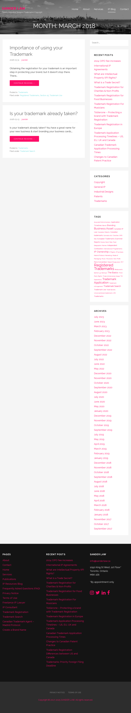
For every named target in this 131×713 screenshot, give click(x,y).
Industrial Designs (103, 191)
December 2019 (102, 415)
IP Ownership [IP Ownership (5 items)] (101, 251)
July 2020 (99, 397)
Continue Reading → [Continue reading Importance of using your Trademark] (24, 83)
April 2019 (99, 444)
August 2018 (100, 481)
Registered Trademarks (29, 95)
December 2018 (102, 462)
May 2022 (99, 368)
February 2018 (102, 510)
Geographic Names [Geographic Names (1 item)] (100, 245)
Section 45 (44, 95)
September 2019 (103, 430)
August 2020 (100, 392)
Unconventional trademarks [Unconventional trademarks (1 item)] (103, 293)
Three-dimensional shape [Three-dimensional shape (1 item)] (111, 276)
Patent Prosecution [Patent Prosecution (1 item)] (114, 262)
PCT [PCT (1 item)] (122, 262)
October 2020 (101, 383)
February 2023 (102, 331)
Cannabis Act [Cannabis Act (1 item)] (107, 235)
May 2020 (99, 406)
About (86, 9)
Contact (124, 9)
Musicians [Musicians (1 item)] (109, 258)
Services (98, 9)
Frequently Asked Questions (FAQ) (21, 588)
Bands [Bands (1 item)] (104, 225)
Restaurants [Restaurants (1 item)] (119, 269)
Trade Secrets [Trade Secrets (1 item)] (111, 289)
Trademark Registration (15, 612)
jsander (24, 60)
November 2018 (102, 467)
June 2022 (99, 364)
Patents (98, 196)
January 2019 (101, 458)
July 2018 (99, 486)
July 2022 (99, 359)
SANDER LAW (13, 8)
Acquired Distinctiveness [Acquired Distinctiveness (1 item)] (102, 222)
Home (75, 9)
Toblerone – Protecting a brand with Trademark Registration (108, 116)
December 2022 (102, 335)
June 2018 (99, 491)
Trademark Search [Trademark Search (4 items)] (112, 286)
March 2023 (100, 326)
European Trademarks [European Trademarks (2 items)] (105, 239)
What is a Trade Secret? (107, 82)
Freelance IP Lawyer (14, 602)
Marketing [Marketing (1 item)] (108, 255)
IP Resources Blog (13, 583)
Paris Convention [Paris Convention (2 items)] (100, 262)
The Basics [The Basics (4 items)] (113, 272)
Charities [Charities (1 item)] (116, 235)
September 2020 (103, 387)
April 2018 (99, 500)
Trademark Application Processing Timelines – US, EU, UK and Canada (109, 136)
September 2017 (103, 528)
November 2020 (103, 378)
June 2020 (99, 401)
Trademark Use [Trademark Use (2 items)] (100, 290)
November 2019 (102, 420)
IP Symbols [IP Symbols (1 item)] (119, 252)
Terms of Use (10, 598)
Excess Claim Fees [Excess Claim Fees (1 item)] (106, 242)
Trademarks (23, 92)
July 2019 (99, 434)
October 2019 (101, 425)
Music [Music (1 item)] (104, 258)
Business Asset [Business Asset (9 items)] (103, 228)
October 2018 (101, 472)
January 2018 (101, 514)
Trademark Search (27, 151)
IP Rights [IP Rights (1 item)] (112, 252)
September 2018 (103, 477)
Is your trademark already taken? (44, 113)
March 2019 (100, 448)
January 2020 (101, 411)
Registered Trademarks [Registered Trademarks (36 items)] (104, 267)
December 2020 (102, 373)
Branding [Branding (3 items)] (111, 225)
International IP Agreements (61, 565)
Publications (9, 579)
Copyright (99, 182)
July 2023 (99, 317)
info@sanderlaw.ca (100, 561)
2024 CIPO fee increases (107, 61)
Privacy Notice (11, 593)
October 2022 (101, 345)
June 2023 (99, 321)
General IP (99, 187)
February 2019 (102, 453)
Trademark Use (56, 95)
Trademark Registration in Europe (64, 616)
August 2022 (100, 354)
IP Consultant (10, 607)
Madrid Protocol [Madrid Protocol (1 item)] (99, 255)
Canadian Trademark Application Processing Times (106, 148)
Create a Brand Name (14, 629)
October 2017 (101, 524)
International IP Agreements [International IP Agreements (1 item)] (113, 249)
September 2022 (103, 350)
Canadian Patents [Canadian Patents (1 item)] (104, 232)
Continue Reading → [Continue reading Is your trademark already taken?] (24, 139)
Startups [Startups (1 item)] (104, 273)
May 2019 (99, 439)
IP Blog (112, 9)
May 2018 (99, 495)
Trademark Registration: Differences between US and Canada (62, 654)
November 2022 (102, 340)
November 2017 (102, 519)
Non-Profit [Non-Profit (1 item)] (117, 258)
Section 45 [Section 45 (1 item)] (97, 273)
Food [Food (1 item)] (114, 242)
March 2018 (100, 505)
